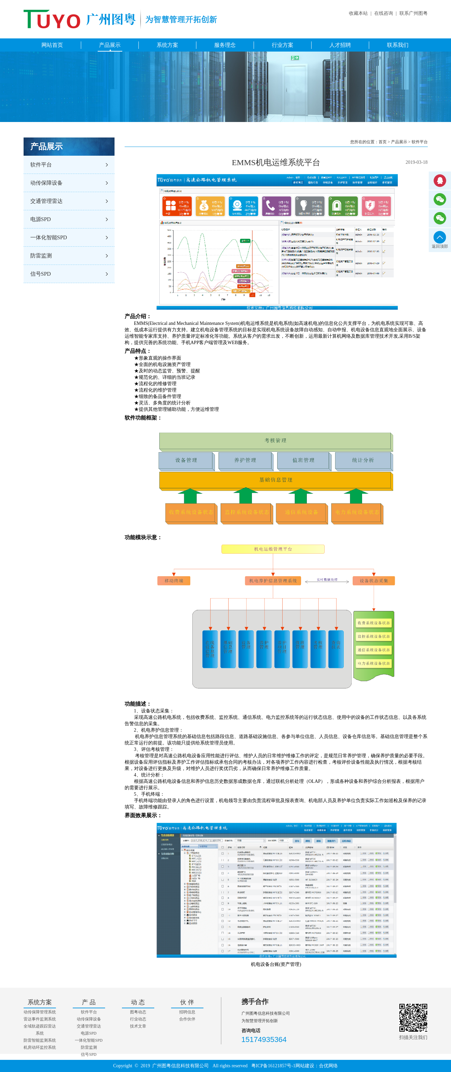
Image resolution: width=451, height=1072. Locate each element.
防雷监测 (41, 255)
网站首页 (52, 45)
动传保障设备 (46, 183)
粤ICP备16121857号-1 (273, 1065)
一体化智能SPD (48, 237)
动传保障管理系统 (40, 1012)
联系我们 (398, 45)
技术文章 (138, 1026)
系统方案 (167, 45)
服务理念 (225, 45)
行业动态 (138, 1019)
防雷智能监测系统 (40, 1040)
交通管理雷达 (46, 201)
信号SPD (40, 274)
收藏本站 (358, 13)
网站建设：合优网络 (316, 1065)
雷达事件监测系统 (40, 1019)
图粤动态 (138, 1012)
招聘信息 (187, 1012)
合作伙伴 (187, 1019)
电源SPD (40, 219)
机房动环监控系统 (40, 1047)
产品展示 (110, 45)
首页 (383, 142)
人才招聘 (340, 45)
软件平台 (41, 164)
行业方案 (282, 45)
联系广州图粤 (413, 13)
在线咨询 (383, 13)
